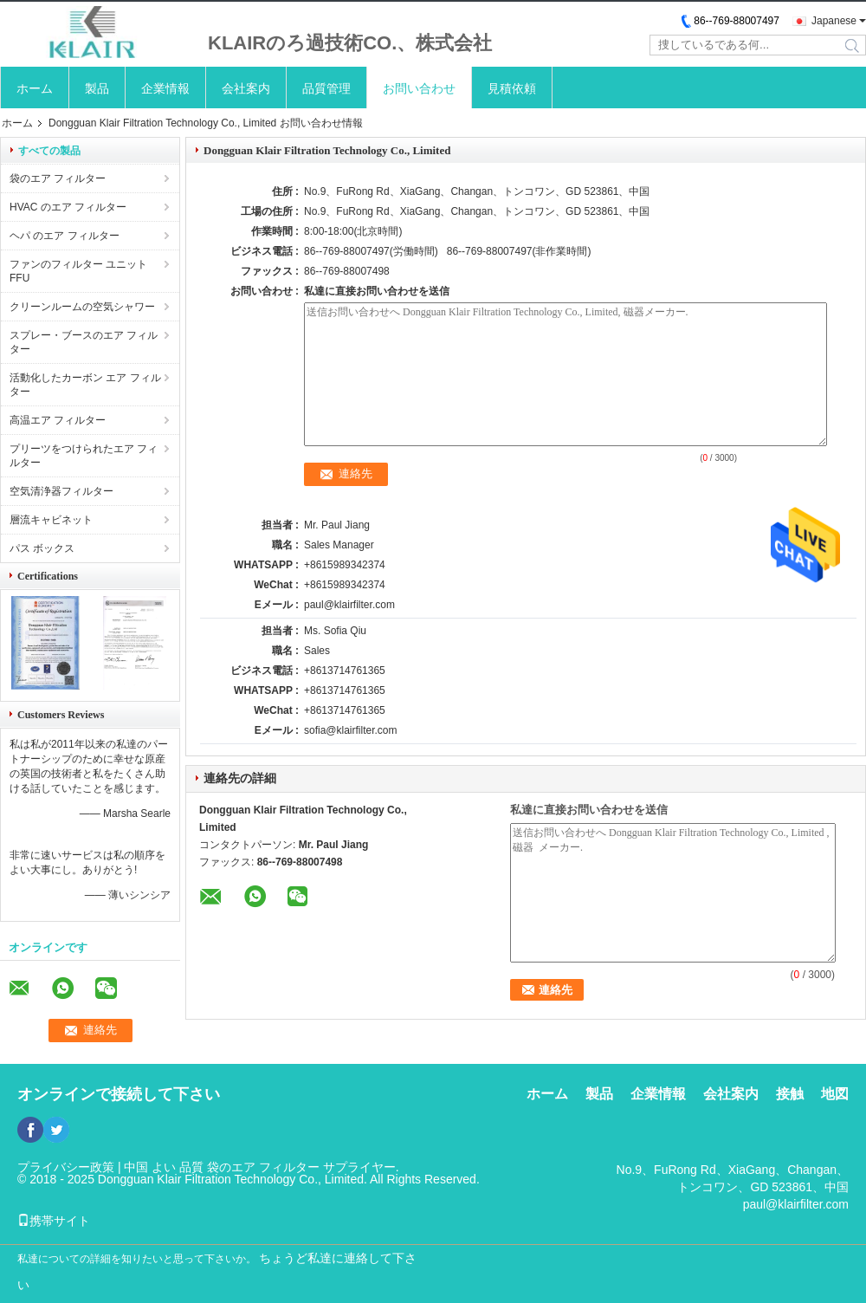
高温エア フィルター (58, 420)
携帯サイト (53, 1221)
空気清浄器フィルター (61, 491)
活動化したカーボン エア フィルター (85, 385)
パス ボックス (42, 548)
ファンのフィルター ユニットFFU (78, 271)
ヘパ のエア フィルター (65, 236)
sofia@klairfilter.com (350, 730)
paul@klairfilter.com (349, 605)
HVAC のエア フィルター (68, 207)
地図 (835, 1093)
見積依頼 (512, 88)
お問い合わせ (419, 88)
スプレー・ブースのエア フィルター (84, 342)
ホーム (34, 88)
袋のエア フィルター (58, 178)
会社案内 (246, 88)
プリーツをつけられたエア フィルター (84, 456)
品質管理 (326, 88)
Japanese (833, 21)
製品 (97, 88)
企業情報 (165, 88)
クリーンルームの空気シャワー (82, 307)
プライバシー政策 (65, 1167)
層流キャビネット (51, 520)
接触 (790, 1093)
